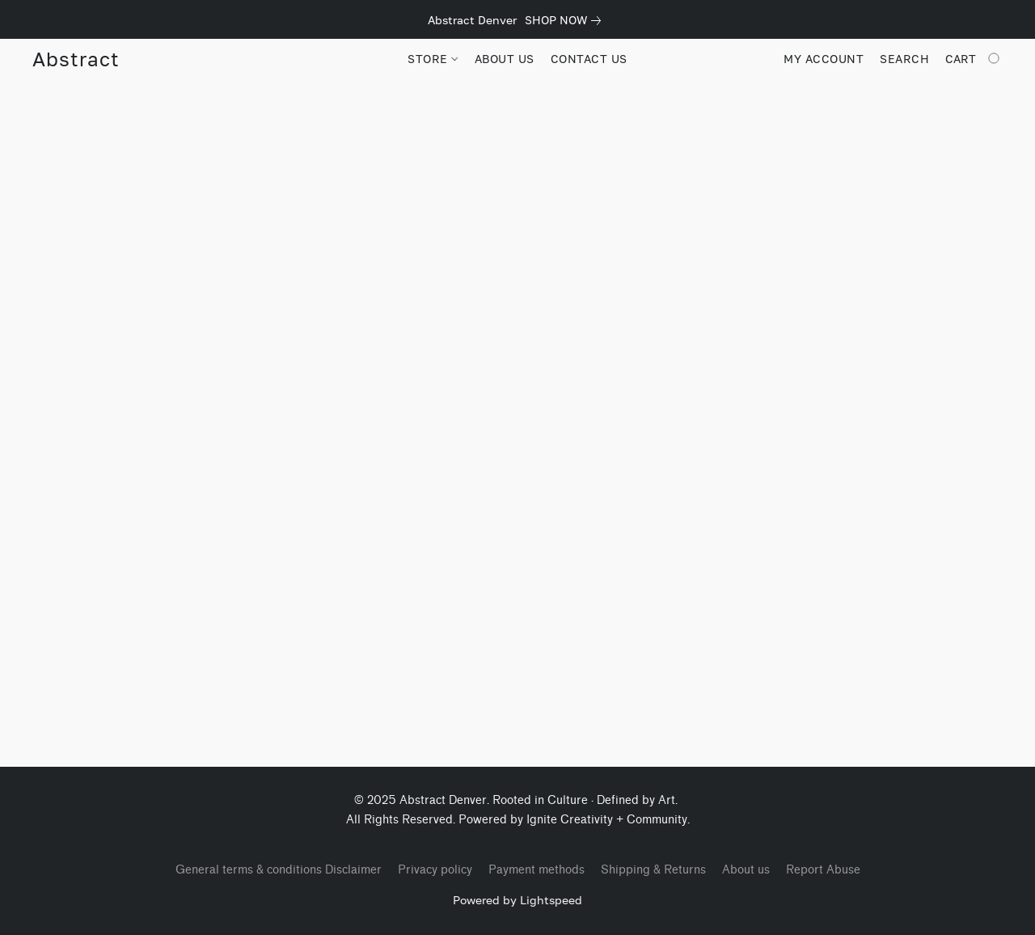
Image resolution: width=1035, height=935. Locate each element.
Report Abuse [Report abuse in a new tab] (823, 870)
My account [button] (824, 59)
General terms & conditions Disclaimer (278, 870)
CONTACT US (589, 59)
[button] (75, 59)
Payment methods (536, 870)
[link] (566, 20)
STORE (433, 59)
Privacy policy (435, 870)
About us (746, 870)
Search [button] (904, 59)
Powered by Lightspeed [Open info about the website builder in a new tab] (517, 900)
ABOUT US (504, 59)
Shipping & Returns (653, 870)
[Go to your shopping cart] (974, 59)
